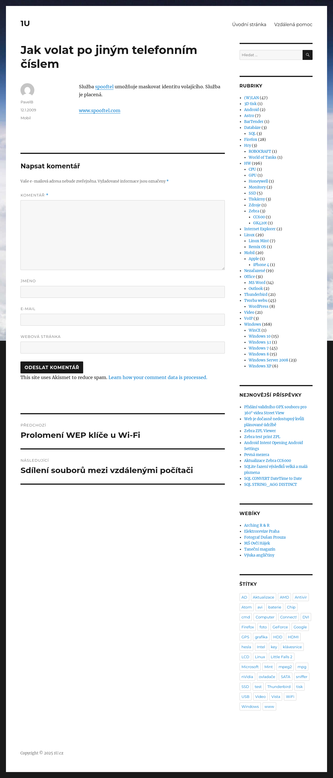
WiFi (290, 696)
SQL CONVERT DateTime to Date (273, 478)
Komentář (34, 195)
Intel (261, 647)
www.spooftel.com (99, 110)
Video (249, 312)
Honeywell (258, 181)
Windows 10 (260, 336)
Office (249, 276)
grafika (261, 637)
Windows (252, 324)
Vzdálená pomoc (293, 24)
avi (260, 607)
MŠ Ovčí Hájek (257, 543)
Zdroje (255, 205)
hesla (246, 647)
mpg (302, 666)
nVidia (247, 676)
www (269, 706)
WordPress (259, 306)
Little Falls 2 (281, 656)
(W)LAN (251, 97)
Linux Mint (259, 241)
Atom (247, 607)
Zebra (254, 211)
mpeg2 (285, 666)
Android (251, 109)
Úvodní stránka (249, 24)
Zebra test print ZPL (262, 436)
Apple (254, 258)
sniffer (301, 676)
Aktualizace (263, 597)
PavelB (26, 102)
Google (300, 627)
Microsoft (250, 666)
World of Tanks (263, 157)
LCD (245, 656)
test (258, 686)
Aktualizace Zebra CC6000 (267, 460)
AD (244, 597)
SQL (252, 133)
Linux (249, 235)
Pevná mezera (256, 454)
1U (25, 23)
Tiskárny (257, 199)
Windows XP (260, 366)
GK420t (260, 223)
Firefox (250, 139)
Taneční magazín (259, 549)
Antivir (301, 597)
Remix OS (257, 246)
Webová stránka (40, 336)
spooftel (104, 86)
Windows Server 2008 (268, 360)
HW (247, 163)
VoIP (248, 318)
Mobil (25, 118)
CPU (252, 169)
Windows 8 (259, 354)
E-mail (27, 308)
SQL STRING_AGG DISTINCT (270, 484)
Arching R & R (256, 525)
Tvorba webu (255, 300)
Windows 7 (259, 348)
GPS (245, 637)
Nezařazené (254, 270)
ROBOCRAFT (260, 151)
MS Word (257, 282)
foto (263, 627)
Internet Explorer (260, 229)
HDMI (293, 637)
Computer (265, 617)
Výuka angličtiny (259, 555)
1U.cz (58, 753)
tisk (299, 686)
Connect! (288, 617)
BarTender (253, 121)
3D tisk (250, 103)
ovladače (267, 676)
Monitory (257, 187)
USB (246, 696)
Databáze (252, 127)
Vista (275, 696)
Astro (249, 115)
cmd (246, 617)
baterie (274, 607)
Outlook (256, 288)
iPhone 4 (261, 264)
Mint (268, 666)
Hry (247, 145)
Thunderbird (255, 294)
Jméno (28, 281)
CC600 (259, 217)
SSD (252, 193)
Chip (291, 607)
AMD (284, 597)
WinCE (255, 330)
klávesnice (292, 647)
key (274, 647)
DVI (306, 617)
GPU (253, 175)
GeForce (280, 627)
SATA (285, 676)
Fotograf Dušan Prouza (265, 537)
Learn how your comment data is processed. (157, 377)
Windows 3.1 (260, 342)
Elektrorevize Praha (261, 531)
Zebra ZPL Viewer (260, 430)
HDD (277, 637)
